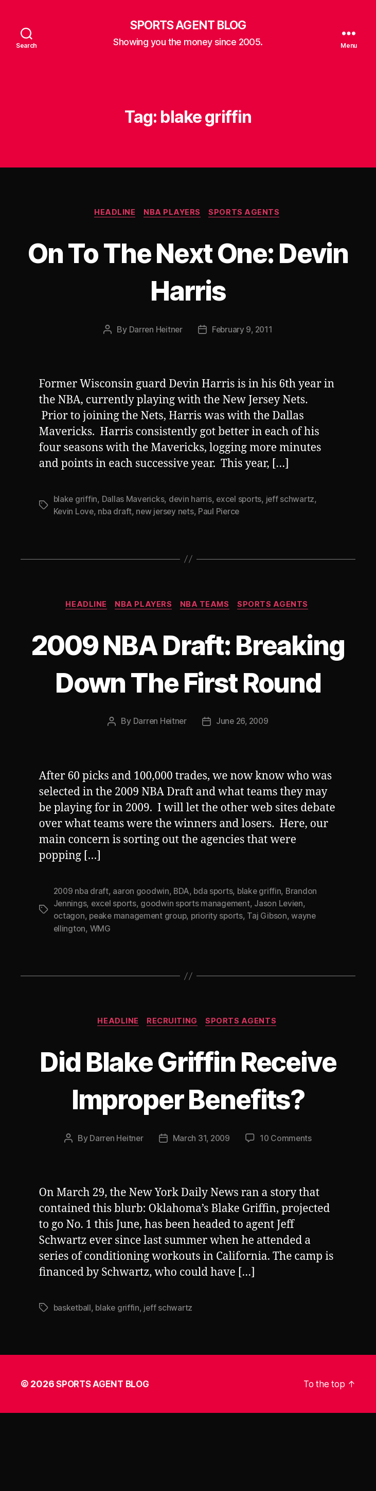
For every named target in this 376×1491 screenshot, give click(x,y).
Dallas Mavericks (134, 501)
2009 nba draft (82, 931)
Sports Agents (247, 213)
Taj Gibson (272, 955)
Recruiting (173, 1061)
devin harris (192, 501)
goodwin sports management (198, 943)
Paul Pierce (223, 513)
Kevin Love (74, 513)
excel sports (241, 501)
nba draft (116, 513)
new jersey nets (167, 513)
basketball (73, 1386)
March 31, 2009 (201, 1217)
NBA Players (173, 213)
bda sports (216, 931)
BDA (183, 931)
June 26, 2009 (243, 761)
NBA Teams (207, 606)
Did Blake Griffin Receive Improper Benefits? (188, 1138)
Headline (113, 213)
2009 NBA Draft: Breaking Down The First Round (188, 683)
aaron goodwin (143, 931)
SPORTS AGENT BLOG (188, 26)
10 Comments (287, 1217)
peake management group (139, 955)
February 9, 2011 (243, 331)
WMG (101, 968)
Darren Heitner (154, 331)
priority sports (220, 955)
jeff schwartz (294, 501)
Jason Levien (284, 943)
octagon (69, 955)
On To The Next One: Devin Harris (187, 271)
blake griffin (76, 501)
